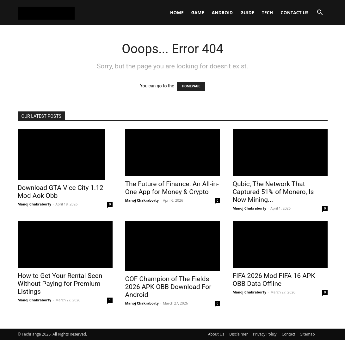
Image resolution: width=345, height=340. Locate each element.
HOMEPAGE (191, 86)
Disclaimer (238, 334)
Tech (267, 12)
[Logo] (46, 12)
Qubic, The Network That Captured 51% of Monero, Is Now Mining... (273, 192)
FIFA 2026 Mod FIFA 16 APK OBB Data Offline (274, 279)
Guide (247, 12)
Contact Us (294, 12)
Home (177, 12)
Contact (288, 334)
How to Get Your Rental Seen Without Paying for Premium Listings (60, 283)
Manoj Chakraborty (34, 204)
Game (197, 12)
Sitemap (307, 334)
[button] (320, 13)
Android (222, 12)
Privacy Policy (265, 334)
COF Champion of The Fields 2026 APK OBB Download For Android (168, 287)
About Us (216, 334)
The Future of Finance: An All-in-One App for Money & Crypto (172, 188)
